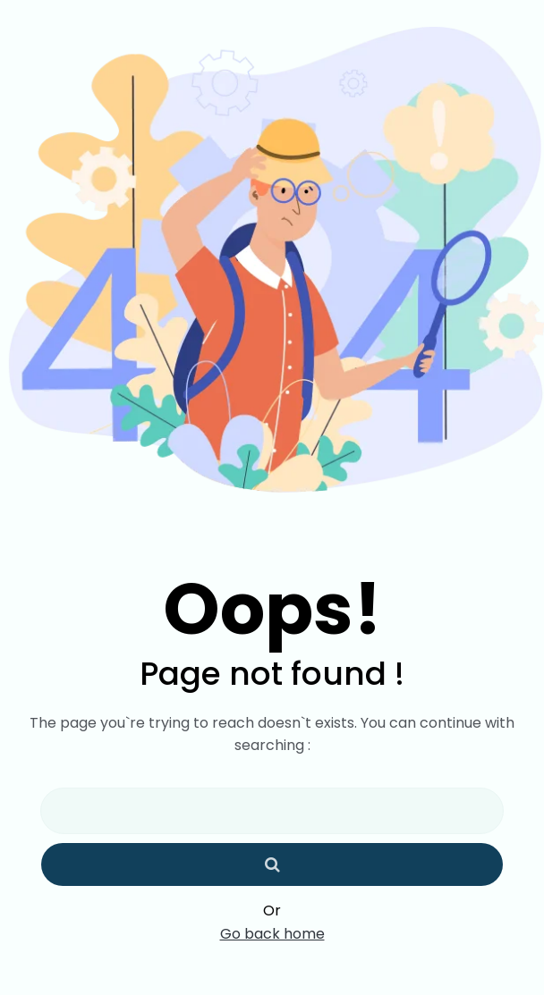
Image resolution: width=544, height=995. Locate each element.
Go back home (272, 934)
